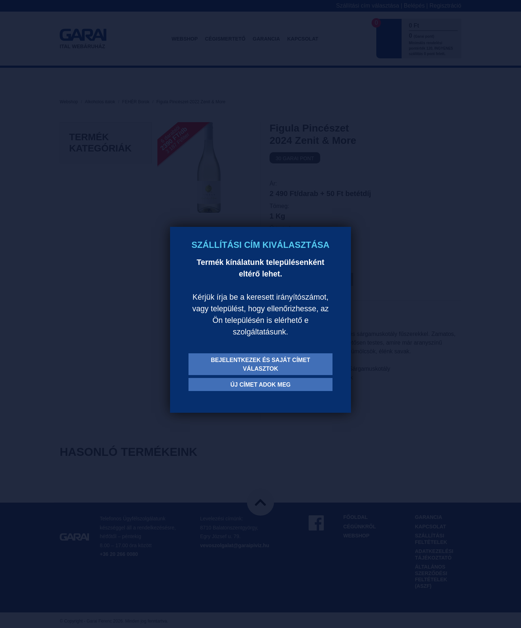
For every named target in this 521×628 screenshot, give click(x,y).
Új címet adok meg (260, 385)
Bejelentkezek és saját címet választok (260, 364)
